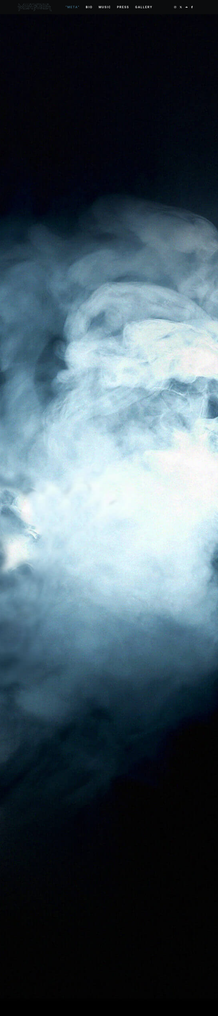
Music (105, 7)
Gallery (143, 7)
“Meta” (73, 7)
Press (123, 7)
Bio (89, 7)
